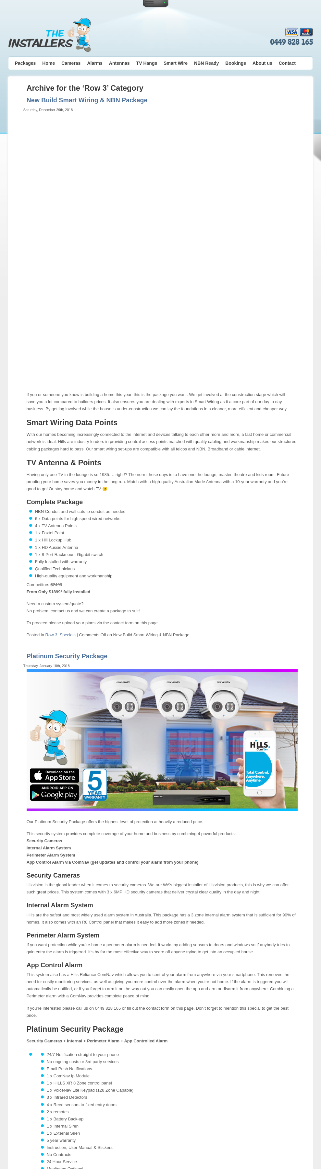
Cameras (70, 63)
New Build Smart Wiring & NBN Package (87, 100)
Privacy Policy (116, 1141)
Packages (25, 63)
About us (262, 63)
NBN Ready (206, 63)
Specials (68, 369)
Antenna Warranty (166, 1154)
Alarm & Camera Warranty (124, 1154)
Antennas (119, 63)
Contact (287, 63)
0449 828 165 (291, 42)
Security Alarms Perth (164, 1135)
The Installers (49, 35)
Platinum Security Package (67, 390)
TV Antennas (128, 1135)
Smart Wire (176, 63)
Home (48, 63)
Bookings (235, 63)
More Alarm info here (46, 1070)
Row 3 (51, 369)
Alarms (94, 63)
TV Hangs (146, 63)
